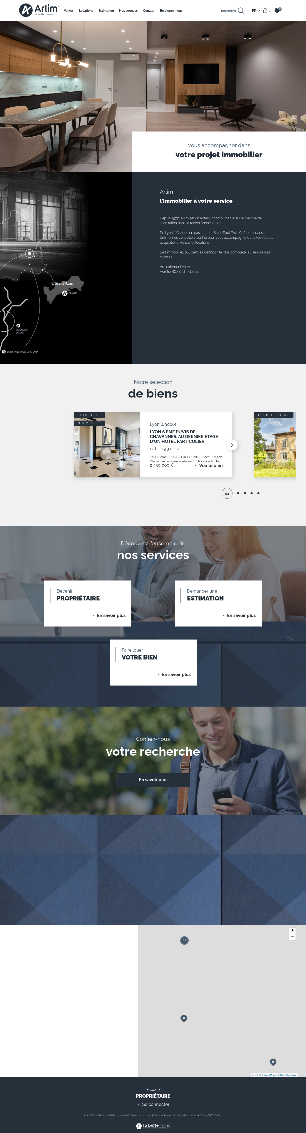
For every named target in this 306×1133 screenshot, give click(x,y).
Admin (185, 1123)
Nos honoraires (145, 1123)
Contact (148, 10)
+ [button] (292, 939)
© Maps (269, 1083)
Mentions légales (173, 1123)
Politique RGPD (206, 1123)
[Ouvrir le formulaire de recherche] (232, 10)
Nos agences (128, 10)
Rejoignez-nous (171, 10)
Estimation (106, 10)
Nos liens (194, 1123)
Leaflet (256, 1083)
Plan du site (159, 1123)
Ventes (69, 10)
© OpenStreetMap (287, 1083)
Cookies (218, 1123)
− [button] (292, 945)
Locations (86, 10)
